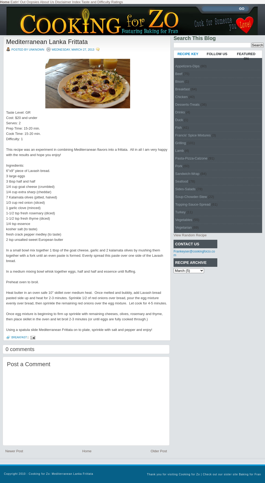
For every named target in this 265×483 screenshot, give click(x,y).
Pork (178, 166)
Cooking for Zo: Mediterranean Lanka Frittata (61, 473)
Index (76, 2)
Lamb (179, 151)
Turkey (180, 212)
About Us (47, 2)
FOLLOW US (217, 54)
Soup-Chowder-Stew (191, 197)
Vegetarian (183, 227)
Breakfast (19, 337)
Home (87, 451)
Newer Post (14, 451)
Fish (178, 128)
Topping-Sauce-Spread (192, 204)
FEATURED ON (246, 56)
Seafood (181, 181)
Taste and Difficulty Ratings (102, 2)
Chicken (181, 97)
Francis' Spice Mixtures (193, 135)
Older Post (159, 451)
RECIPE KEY (188, 54)
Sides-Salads (185, 189)
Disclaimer (63, 2)
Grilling (180, 143)
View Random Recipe (190, 235)
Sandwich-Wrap (187, 174)
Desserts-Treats (187, 105)
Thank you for (157, 474)
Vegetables (183, 220)
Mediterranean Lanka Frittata (47, 41)
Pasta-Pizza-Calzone (191, 158)
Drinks (180, 112)
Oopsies (32, 2)
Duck (179, 120)
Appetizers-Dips (187, 66)
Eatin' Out (18, 2)
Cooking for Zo (189, 474)
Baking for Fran (250, 474)
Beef (178, 74)
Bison (179, 81)
